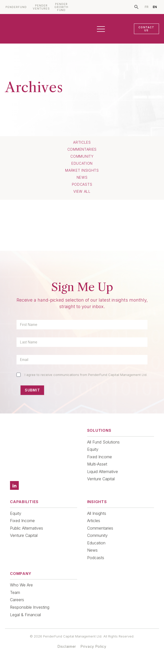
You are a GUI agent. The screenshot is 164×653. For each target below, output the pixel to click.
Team (15, 585)
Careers (17, 592)
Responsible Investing (29, 600)
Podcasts (82, 184)
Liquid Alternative (102, 471)
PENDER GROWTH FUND (61, 7)
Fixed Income (99, 456)
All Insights (96, 506)
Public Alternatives (26, 521)
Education (82, 163)
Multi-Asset (97, 464)
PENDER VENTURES (41, 7)
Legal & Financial (25, 607)
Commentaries (82, 149)
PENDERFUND (16, 7)
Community (81, 156)
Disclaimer (67, 639)
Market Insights (82, 170)
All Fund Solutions (103, 442)
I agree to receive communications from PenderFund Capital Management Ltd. (86, 375)
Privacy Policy (93, 639)
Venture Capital (101, 478)
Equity (92, 449)
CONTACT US (146, 29)
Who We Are (21, 577)
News (82, 177)
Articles (82, 142)
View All (82, 191)
